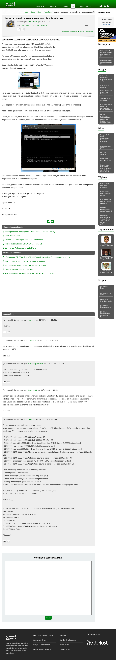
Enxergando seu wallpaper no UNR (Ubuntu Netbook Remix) (29, 232)
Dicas (33, 12)
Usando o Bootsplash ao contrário (18, 269)
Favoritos (73, 32)
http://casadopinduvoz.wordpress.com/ (34, 25)
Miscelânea (47, 12)
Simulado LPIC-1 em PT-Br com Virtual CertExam (24, 265)
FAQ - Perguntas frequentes (43, 635)
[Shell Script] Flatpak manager (105, 306)
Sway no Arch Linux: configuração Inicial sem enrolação (104, 138)
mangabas (31, 419)
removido (31, 320)
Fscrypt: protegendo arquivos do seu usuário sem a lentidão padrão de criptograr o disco (106, 119)
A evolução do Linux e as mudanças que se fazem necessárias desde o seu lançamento (106, 90)
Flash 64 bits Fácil (11, 236)
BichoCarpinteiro (35, 364)
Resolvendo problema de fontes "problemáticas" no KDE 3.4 (28, 273)
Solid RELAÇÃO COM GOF (105, 99)
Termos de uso (65, 649)
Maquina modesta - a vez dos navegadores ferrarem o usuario (106, 107)
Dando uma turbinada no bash (106, 159)
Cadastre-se (89, 6)
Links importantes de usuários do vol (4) (106, 62)
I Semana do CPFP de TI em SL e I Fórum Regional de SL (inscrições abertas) (36, 257)
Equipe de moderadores (41, 645)
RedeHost (106, 25)
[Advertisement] (75, 58)
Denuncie (65, 32)
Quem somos (64, 645)
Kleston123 (32, 390)
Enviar (65, 6)
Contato (63, 635)
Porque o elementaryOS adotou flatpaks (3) (106, 209)
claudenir (32, 340)
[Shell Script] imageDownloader (106, 300)
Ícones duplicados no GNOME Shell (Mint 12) (22, 244)
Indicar (81, 32)
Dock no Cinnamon (103, 153)
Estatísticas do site (39, 640)
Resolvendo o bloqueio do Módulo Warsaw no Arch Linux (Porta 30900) (105, 168)
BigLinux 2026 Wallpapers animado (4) (104, 185)
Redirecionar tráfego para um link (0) (105, 193)
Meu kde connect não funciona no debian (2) (105, 201)
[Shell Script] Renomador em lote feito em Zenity (105, 314)
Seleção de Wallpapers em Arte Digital (19, 248)
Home (26, 12)
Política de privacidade (68, 640)
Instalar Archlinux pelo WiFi (105, 147)
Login (81, 6)
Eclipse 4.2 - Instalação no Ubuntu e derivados (23, 240)
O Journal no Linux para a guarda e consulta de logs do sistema (106, 78)
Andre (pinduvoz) (33, 22)
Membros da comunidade (42, 649)
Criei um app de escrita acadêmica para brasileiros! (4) (106, 53)
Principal (40, 6)
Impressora (89, 32)
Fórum (53, 6)
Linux (39, 12)
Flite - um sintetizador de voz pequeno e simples (24, 261)
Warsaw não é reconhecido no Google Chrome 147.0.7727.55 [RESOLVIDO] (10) (105, 220)
